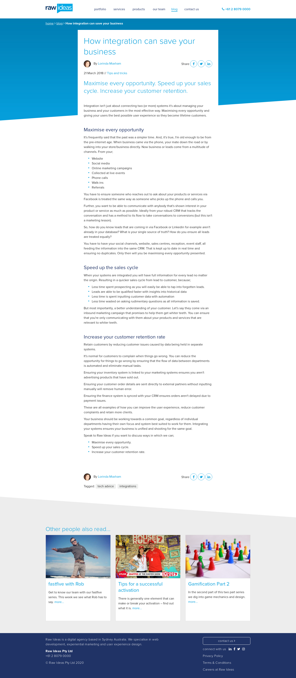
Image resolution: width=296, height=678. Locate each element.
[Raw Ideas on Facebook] (235, 649)
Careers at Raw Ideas (218, 670)
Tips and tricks (117, 73)
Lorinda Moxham (109, 64)
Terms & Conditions (217, 663)
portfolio (100, 9)
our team (159, 9)
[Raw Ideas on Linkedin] (230, 649)
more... (59, 602)
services (119, 9)
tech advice (106, 486)
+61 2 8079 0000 (58, 656)
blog (59, 23)
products (139, 9)
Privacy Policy (213, 656)
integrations (127, 486)
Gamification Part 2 (209, 584)
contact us (226, 641)
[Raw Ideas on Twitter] (238, 649)
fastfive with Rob (66, 584)
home (50, 23)
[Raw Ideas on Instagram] (243, 649)
